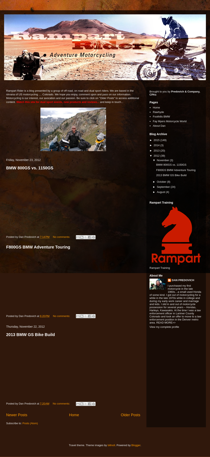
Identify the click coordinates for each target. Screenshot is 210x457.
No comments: (62, 236)
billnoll (111, 445)
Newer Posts (16, 415)
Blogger (135, 445)
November (163, 160)
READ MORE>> (166, 322)
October (162, 181)
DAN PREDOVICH (183, 280)
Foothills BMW (161, 116)
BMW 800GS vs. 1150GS (29, 168)
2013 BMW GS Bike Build (30, 334)
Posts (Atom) (30, 423)
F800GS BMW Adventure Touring (38, 247)
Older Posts (130, 415)
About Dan (159, 125)
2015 (157, 140)
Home (74, 415)
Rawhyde (158, 112)
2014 (157, 145)
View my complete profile (164, 326)
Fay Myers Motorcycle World (169, 121)
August (161, 192)
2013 (157, 150)
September (164, 186)
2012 (157, 155)
